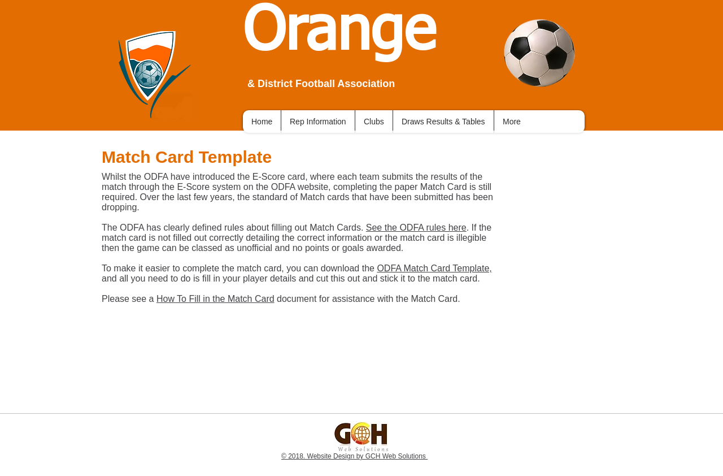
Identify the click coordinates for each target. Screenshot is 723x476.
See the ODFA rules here (416, 227)
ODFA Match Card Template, (434, 268)
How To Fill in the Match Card (215, 299)
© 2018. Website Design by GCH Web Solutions (354, 456)
